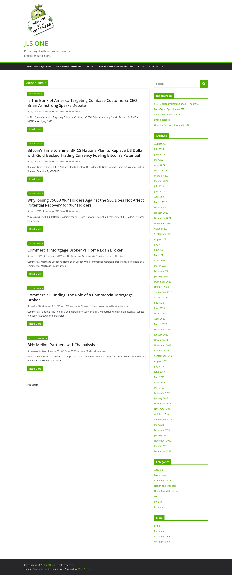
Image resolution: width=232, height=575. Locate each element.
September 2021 (163, 233)
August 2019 (161, 361)
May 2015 (159, 424)
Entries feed (160, 531)
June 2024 (159, 154)
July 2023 (159, 186)
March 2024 (160, 170)
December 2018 (162, 403)
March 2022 (160, 202)
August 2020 (161, 297)
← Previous (31, 385)
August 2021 (161, 239)
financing (124, 306)
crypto (103, 350)
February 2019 (162, 392)
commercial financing (94, 256)
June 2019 (159, 371)
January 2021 (161, 276)
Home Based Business (38, 338)
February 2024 (162, 175)
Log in (157, 525)
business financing (92, 306)
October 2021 (161, 228)
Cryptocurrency (36, 94)
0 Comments (73, 111)
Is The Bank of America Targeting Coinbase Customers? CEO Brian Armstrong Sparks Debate (82, 103)
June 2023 (159, 191)
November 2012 (162, 440)
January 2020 (161, 334)
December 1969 (162, 451)
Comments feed (162, 536)
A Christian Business (68, 66)
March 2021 (160, 265)
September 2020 (163, 292)
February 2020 (162, 329)
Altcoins (158, 469)
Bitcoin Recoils (162, 119)
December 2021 (162, 218)
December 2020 (162, 281)
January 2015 (161, 435)
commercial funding (114, 256)
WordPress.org (162, 541)
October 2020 (161, 286)
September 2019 (163, 355)
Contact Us (156, 66)
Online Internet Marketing (116, 66)
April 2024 (159, 165)
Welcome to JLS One (39, 66)
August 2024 (161, 143)
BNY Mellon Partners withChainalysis (61, 344)
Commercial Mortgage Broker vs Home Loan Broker (75, 250)
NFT (156, 496)
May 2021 (159, 255)
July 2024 (159, 149)
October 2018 (161, 414)
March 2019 (160, 387)
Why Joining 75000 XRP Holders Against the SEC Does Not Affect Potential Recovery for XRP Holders (85, 202)
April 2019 (159, 382)
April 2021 (159, 260)
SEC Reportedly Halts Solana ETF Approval (176, 103)
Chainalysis (94, 350)
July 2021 (159, 244)
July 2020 (159, 302)
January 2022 (161, 212)
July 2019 (159, 366)
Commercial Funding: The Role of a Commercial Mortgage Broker (80, 297)
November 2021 (162, 223)
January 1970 (161, 445)
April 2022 (159, 196)
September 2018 (163, 419)
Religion (158, 507)
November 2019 (162, 345)
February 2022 (162, 207)
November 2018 (162, 408)
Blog (141, 66)
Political (158, 501)
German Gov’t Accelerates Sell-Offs (172, 125)
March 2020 (160, 324)
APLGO (90, 66)
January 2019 (161, 398)
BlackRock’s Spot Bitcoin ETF (169, 109)
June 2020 (159, 308)
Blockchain (160, 475)
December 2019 (162, 339)
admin (48, 111)
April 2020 (159, 318)
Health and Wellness (165, 485)
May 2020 (159, 313)
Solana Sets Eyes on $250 (167, 114)
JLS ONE (36, 43)
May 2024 (159, 159)
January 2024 (161, 180)
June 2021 (159, 249)
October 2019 (161, 350)
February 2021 (162, 271)
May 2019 (159, 377)
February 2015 (162, 430)
